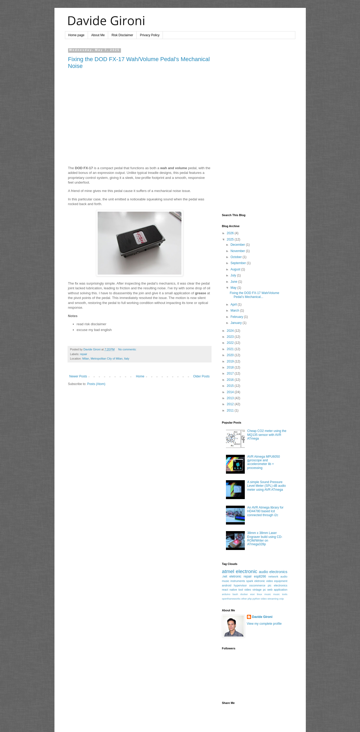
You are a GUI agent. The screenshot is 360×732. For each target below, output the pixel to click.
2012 (231, 404)
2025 (231, 239)
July (233, 275)
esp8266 (260, 576)
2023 (231, 337)
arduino (226, 594)
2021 (231, 349)
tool (241, 589)
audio (283, 576)
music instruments (233, 581)
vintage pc (259, 589)
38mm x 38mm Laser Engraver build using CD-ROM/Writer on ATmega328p (264, 538)
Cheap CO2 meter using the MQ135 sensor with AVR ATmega (266, 434)
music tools (280, 594)
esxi (252, 594)
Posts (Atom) (96, 384)
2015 (231, 386)
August (235, 269)
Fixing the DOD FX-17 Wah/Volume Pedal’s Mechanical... (254, 294)
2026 (231, 233)
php (250, 598)
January (236, 323)
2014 (231, 392)
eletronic (235, 576)
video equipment (276, 581)
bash (235, 594)
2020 (231, 355)
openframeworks (231, 598)
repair (83, 354)
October (236, 257)
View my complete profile (264, 624)
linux (259, 594)
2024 (231, 331)
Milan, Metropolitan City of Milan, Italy (105, 358)
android (226, 585)
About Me (98, 35)
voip (281, 598)
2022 (231, 343)
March (235, 310)
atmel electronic (239, 571)
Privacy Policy (150, 35)
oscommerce (257, 585)
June (234, 282)
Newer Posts (78, 376)
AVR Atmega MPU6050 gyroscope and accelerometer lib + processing (263, 462)
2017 (231, 373)
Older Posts (201, 376)
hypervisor (240, 585)
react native (229, 589)
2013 (231, 398)
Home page (76, 35)
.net (224, 576)
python (256, 598)
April (233, 304)
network (273, 576)
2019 (231, 361)
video (247, 589)
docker (244, 594)
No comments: (127, 349)
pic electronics (277, 585)
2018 (231, 367)
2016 (231, 380)
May (233, 288)
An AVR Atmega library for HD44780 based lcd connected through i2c (265, 511)
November (238, 251)
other (244, 598)
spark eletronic (255, 581)
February (237, 317)
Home (140, 376)
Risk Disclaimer (122, 35)
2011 (231, 410)
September (238, 263)
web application (277, 589)
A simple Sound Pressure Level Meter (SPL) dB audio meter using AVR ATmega (266, 485)
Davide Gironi (262, 617)
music (267, 594)
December (238, 245)
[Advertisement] (254, 127)
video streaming (270, 598)
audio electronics (273, 572)
